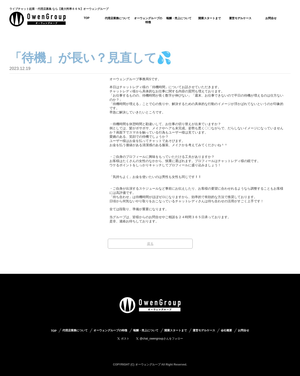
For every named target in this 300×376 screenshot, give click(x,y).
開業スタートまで (209, 18)
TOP (86, 18)
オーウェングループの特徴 (148, 20)
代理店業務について (117, 18)
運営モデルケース (240, 18)
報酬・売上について (178, 18)
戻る (150, 244)
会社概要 (226, 330)
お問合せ (271, 18)
